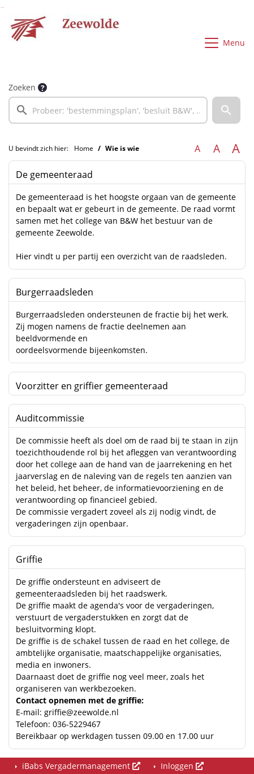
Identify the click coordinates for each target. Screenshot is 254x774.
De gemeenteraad (54, 174)
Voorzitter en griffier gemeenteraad (92, 386)
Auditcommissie (50, 418)
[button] (226, 110)
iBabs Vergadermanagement (80, 765)
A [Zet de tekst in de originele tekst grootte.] (197, 148)
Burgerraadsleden (54, 292)
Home (83, 148)
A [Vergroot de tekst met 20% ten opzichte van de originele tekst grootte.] (216, 148)
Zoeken (22, 87)
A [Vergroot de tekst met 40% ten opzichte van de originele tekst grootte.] (236, 148)
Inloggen (181, 765)
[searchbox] (108, 110)
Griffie (29, 559)
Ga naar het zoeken (1, 7)
